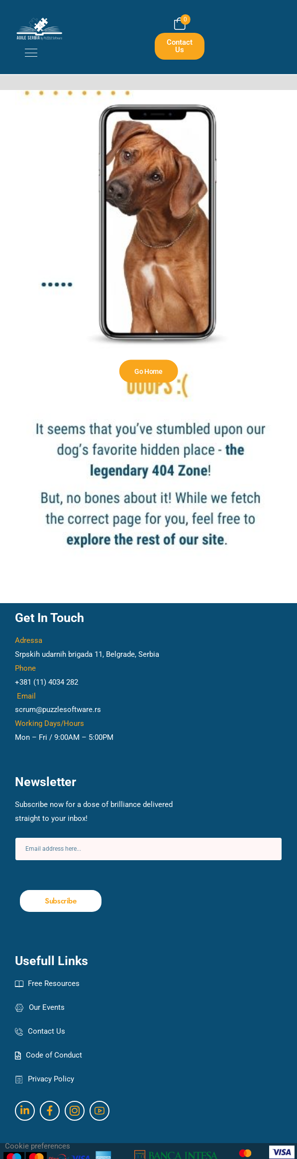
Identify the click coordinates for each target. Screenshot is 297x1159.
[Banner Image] (148, 371)
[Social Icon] (25, 1111)
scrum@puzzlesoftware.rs (58, 709)
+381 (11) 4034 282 (46, 682)
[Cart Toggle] (180, 23)
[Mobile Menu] (26, 53)
